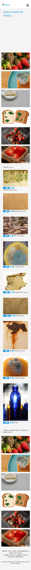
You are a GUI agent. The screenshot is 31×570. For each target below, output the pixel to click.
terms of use (13, 553)
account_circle (13, 188)
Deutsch (12, 555)
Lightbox (4, 551)
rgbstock (6, 4)
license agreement (23, 551)
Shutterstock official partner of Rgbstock (11, 561)
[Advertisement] (15, 34)
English (6, 555)
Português (10, 557)
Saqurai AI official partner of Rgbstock (20, 562)
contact (14, 551)
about (19, 553)
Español (19, 555)
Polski (25, 555)
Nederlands (19, 557)
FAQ (9, 551)
